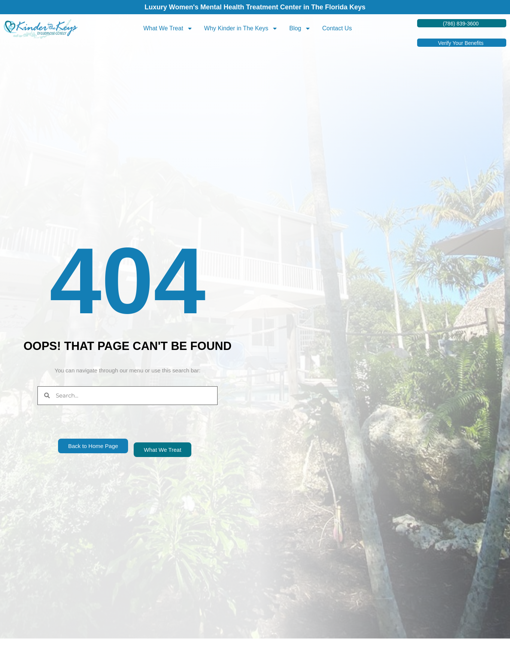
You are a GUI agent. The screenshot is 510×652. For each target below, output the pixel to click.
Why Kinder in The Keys (241, 28)
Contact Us (337, 28)
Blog (300, 28)
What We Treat (168, 28)
